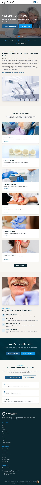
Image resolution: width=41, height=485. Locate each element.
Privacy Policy (12, 483)
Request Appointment (10, 26)
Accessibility (19, 483)
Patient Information (5, 433)
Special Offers (5, 435)
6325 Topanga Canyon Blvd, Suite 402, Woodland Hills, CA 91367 (16, 386)
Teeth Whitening (5, 461)
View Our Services (19, 72)
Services (4, 429)
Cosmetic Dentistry (5, 450)
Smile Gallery (4, 431)
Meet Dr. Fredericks (7, 72)
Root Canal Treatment (6, 455)
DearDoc (30, 483)
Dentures (4, 457)
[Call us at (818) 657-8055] (35, 2)
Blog (3, 440)
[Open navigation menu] (37, 2)
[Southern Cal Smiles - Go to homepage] (8, 2)
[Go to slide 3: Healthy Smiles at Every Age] (22, 36)
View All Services (20, 265)
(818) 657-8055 (25, 26)
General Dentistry (5, 448)
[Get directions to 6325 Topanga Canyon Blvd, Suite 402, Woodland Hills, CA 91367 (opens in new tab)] (20, 470)
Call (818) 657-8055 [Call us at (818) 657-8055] (28, 353)
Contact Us (4, 438)
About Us (4, 427)
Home (3, 425)
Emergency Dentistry (6, 459)
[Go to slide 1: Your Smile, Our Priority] (19, 36)
